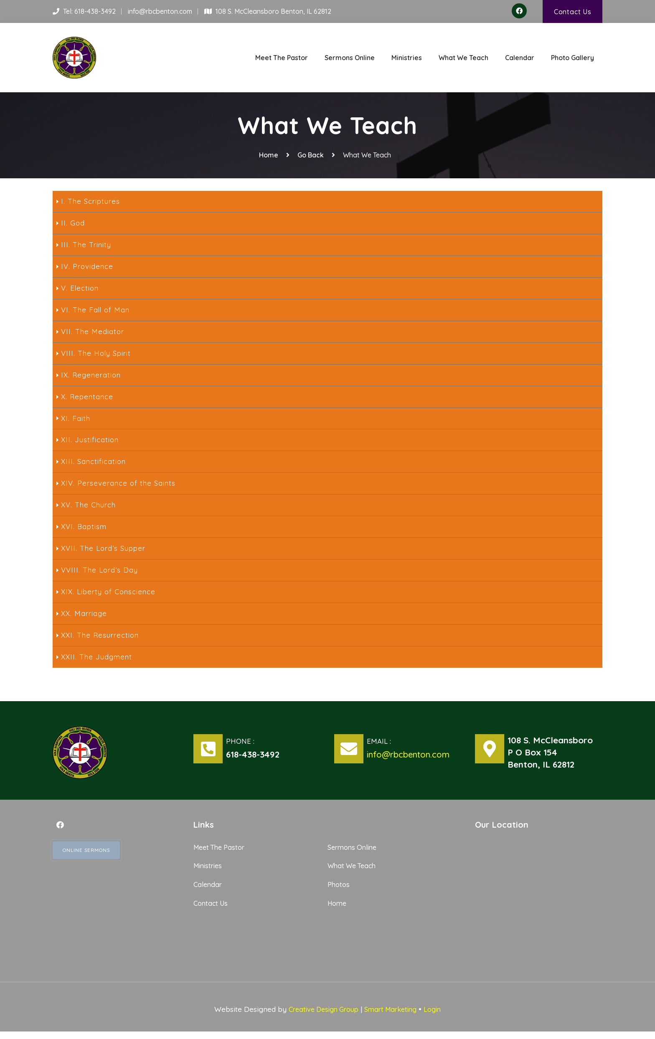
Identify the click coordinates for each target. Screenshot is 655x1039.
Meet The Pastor (281, 57)
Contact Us (572, 12)
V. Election (80, 288)
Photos (339, 891)
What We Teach (463, 57)
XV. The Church (90, 509)
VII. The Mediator (93, 332)
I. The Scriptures (91, 199)
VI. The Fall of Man (96, 310)
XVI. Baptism (85, 531)
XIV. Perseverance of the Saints (120, 487)
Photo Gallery (572, 57)
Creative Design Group (320, 1016)
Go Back (310, 153)
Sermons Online (350, 57)
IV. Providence (88, 266)
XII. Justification (90, 443)
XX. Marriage (85, 620)
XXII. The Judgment (98, 664)
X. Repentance (88, 398)
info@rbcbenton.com (160, 12)
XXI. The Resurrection (101, 642)
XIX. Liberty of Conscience (110, 598)
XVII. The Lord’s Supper (105, 553)
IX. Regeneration (92, 376)
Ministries (406, 57)
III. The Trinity (87, 243)
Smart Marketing (393, 1016)
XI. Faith (76, 421)
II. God (73, 221)
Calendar (519, 57)
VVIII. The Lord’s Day (101, 575)
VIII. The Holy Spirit (97, 354)
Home (268, 153)
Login (438, 1016)
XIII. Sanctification (94, 465)
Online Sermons (90, 859)
